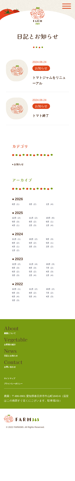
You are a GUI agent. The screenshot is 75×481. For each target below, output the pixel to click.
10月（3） (53, 283)
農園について (13, 364)
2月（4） (35, 300)
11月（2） (36, 223)
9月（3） (18, 229)
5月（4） (35, 327)
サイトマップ (13, 419)
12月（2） (19, 223)
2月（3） (35, 234)
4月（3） (52, 294)
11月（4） (36, 283)
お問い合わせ (13, 402)
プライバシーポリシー (18, 426)
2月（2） (52, 261)
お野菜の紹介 (15, 376)
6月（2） (35, 256)
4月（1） (18, 234)
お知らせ (22, 165)
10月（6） (53, 223)
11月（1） (19, 250)
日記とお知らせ (15, 389)
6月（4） (18, 327)
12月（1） (19, 316)
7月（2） (52, 289)
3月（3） (35, 261)
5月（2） (35, 294)
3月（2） (35, 207)
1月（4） (52, 207)
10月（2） (36, 250)
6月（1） (18, 207)
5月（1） (52, 256)
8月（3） (35, 289)
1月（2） (18, 267)
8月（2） (35, 229)
